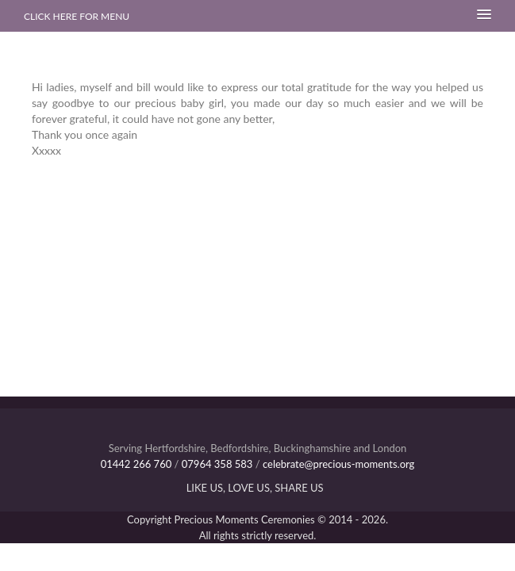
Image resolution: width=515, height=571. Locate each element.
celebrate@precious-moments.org (338, 464)
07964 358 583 (217, 464)
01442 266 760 (136, 464)
